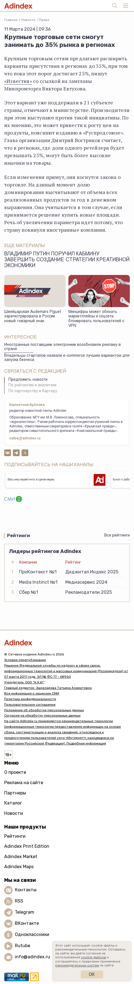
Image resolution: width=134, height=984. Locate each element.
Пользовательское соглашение (30, 705)
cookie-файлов (93, 957)
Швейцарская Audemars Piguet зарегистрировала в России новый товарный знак (32, 316)
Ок (92, 974)
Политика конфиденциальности (30, 699)
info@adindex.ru (32, 956)
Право (44, 20)
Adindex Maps (19, 866)
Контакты (25, 889)
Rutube (22, 945)
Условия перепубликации (25, 660)
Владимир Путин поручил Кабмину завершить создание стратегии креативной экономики (67, 260)
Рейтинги (15, 836)
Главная (10, 20)
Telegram (24, 912)
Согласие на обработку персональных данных (42, 715)
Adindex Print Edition (26, 846)
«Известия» (18, 81)
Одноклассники (32, 934)
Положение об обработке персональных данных (44, 710)
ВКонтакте (27, 923)
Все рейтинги (117, 535)
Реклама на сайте (23, 782)
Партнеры (15, 793)
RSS (19, 901)
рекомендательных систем (77, 965)
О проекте (15, 772)
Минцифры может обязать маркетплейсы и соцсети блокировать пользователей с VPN (96, 319)
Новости (28, 20)
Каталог (13, 803)
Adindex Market (20, 856)
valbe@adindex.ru (25, 438)
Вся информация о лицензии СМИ (31, 693)
